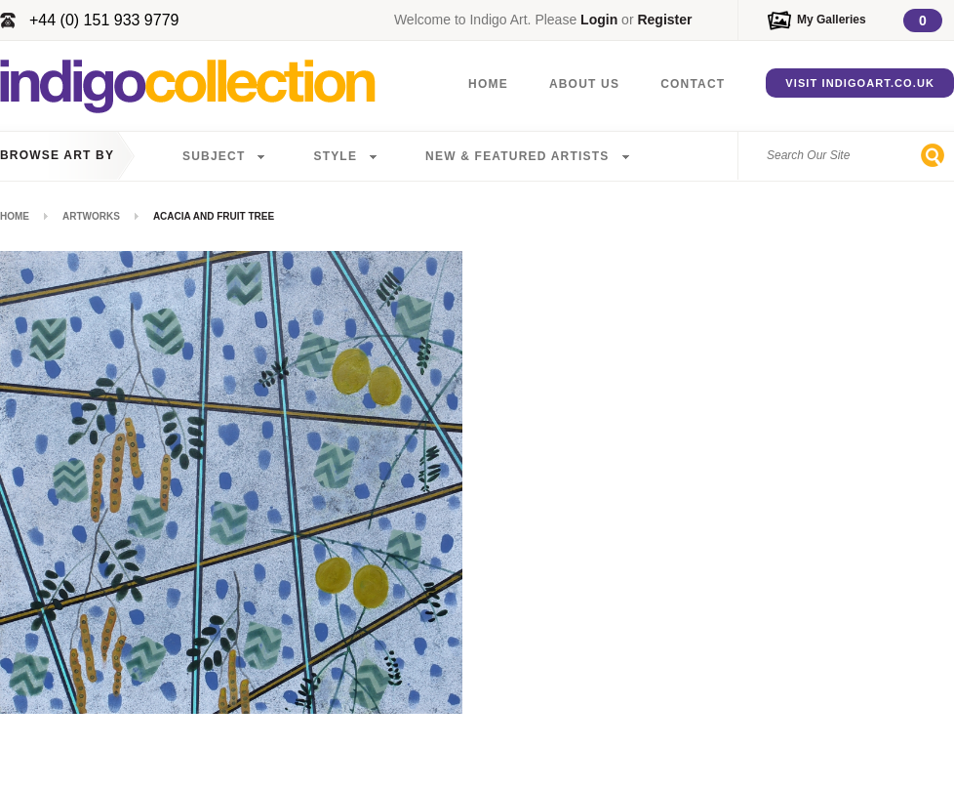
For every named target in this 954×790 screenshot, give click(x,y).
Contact (692, 84)
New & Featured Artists (517, 156)
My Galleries (831, 19)
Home (488, 84)
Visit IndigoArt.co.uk (859, 83)
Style (335, 156)
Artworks (91, 216)
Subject (213, 156)
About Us (584, 84)
